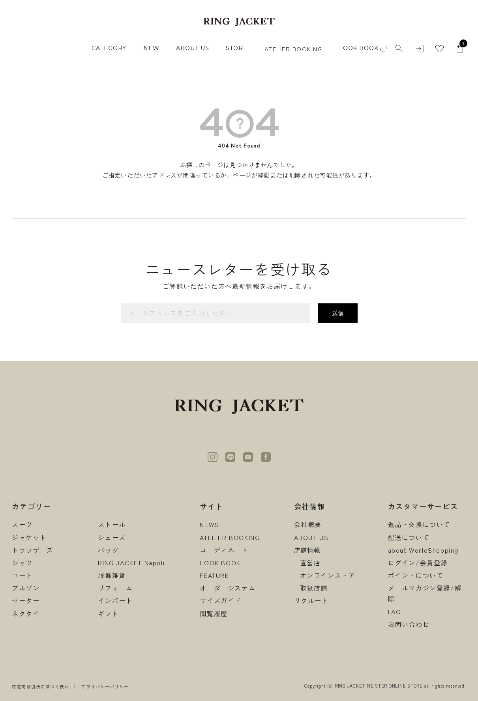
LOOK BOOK (220, 562)
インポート (115, 600)
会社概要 (308, 524)
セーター (25, 600)
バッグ (108, 550)
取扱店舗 (314, 588)
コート (22, 575)
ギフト (108, 613)
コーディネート (224, 550)
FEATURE (214, 575)
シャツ (22, 562)
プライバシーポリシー (105, 686)
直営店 (310, 562)
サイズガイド (221, 600)
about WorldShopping (423, 550)
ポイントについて (416, 575)
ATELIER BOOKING (293, 49)
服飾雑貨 (112, 575)
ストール (112, 524)
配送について (409, 537)
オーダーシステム (227, 588)
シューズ (112, 537)
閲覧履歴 (213, 613)
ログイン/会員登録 (418, 562)
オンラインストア (328, 575)
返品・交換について (419, 524)
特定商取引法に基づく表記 (40, 686)
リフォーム (115, 588)
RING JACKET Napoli (131, 562)
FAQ (394, 611)
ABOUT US (192, 48)
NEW (151, 48)
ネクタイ (25, 613)
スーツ (22, 524)
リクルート (311, 600)
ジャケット (29, 537)
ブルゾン (25, 588)
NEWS (209, 524)
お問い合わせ (409, 624)
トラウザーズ (33, 550)
